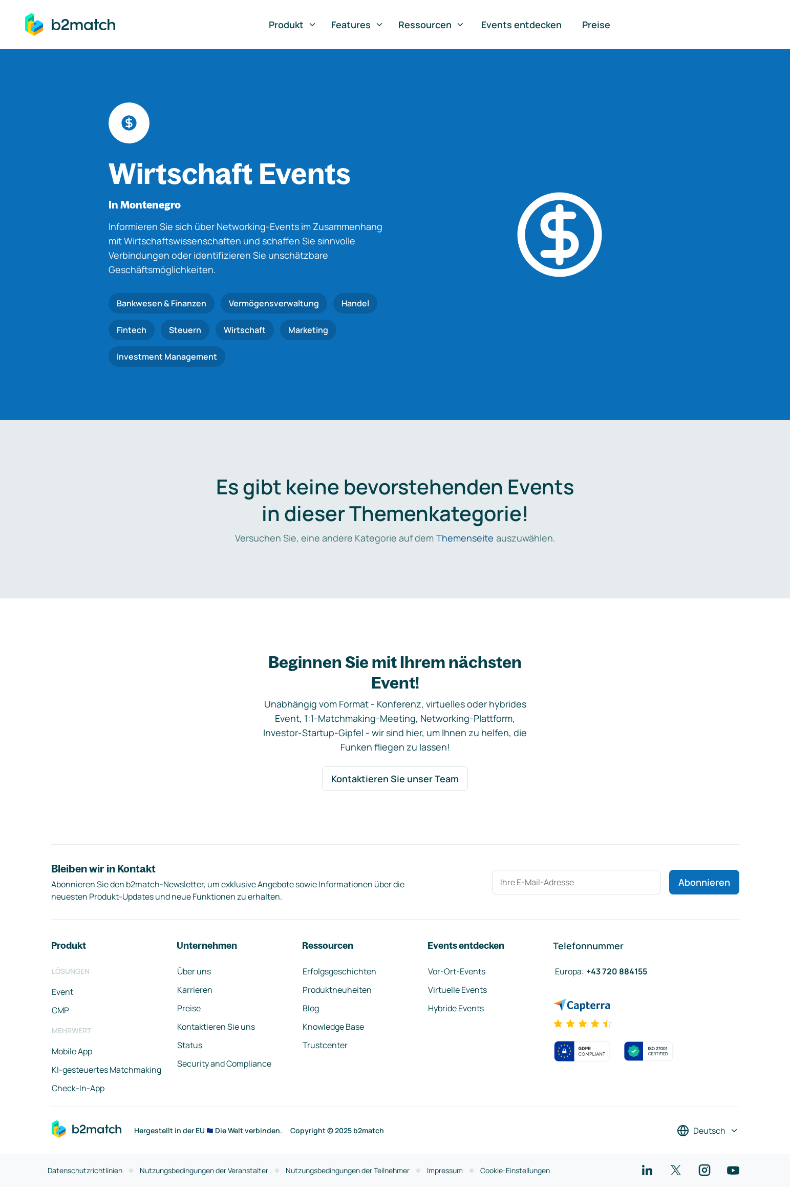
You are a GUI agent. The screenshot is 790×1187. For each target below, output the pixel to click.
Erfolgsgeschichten (339, 971)
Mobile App (72, 1051)
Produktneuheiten (337, 989)
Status (189, 1045)
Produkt (293, 24)
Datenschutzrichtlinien (85, 1170)
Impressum (445, 1170)
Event (62, 991)
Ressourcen (431, 24)
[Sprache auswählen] (707, 1130)
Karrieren (194, 989)
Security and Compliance (224, 1063)
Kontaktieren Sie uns (216, 1026)
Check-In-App (78, 1088)
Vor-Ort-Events (456, 971)
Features (357, 24)
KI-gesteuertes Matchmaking (106, 1069)
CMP (60, 1010)
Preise (596, 24)
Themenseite (465, 538)
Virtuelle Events (457, 989)
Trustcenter (325, 1045)
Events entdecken (521, 24)
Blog (311, 1008)
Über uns (194, 971)
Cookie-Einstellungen (515, 1170)
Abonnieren (704, 882)
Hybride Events (456, 1008)
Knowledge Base (333, 1026)
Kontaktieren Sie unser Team (395, 779)
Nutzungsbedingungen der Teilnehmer (348, 1170)
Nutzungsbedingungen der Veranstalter (204, 1170)
